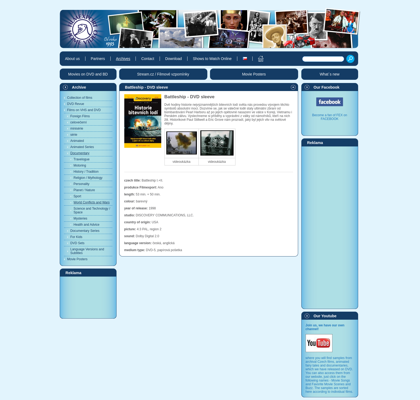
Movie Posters (77, 259)
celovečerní (78, 122)
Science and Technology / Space (92, 210)
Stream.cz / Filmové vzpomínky (163, 74)
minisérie (76, 128)
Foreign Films (80, 116)
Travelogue (82, 159)
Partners (98, 58)
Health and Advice (87, 225)
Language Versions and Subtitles (87, 251)
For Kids (76, 237)
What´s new (330, 74)
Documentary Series (85, 231)
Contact (147, 58)
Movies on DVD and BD (88, 74)
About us (72, 58)
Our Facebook (327, 87)
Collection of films (79, 98)
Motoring (80, 165)
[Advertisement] (88, 297)
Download (173, 58)
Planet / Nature (84, 190)
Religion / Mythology (88, 178)
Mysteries (80, 218)
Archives (123, 58)
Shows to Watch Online (212, 58)
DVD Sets (77, 243)
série (73, 135)
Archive (79, 87)
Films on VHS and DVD (84, 110)
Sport (77, 196)
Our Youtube (325, 316)
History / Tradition (86, 171)
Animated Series (82, 147)
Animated (77, 141)
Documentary (79, 153)
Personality (81, 184)
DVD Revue (75, 104)
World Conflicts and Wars (92, 202)
